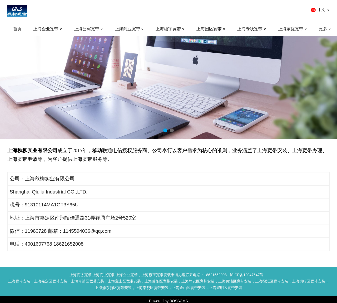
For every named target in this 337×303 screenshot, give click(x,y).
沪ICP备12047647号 (247, 275)
